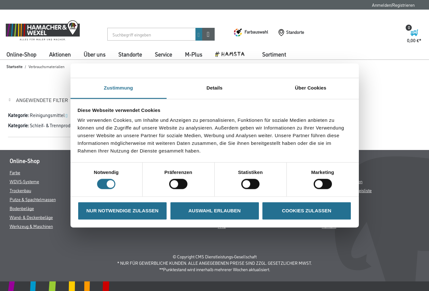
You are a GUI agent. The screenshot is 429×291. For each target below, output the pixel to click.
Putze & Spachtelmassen (33, 199)
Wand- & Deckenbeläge (31, 217)
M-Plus (193, 54)
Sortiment (274, 54)
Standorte (130, 54)
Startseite (14, 66)
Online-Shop (21, 54)
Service (163, 54)
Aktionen (60, 54)
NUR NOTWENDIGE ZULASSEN (123, 210)
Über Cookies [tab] (310, 87)
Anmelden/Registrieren (393, 5)
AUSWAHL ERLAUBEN (214, 210)
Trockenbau (20, 190)
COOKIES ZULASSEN (306, 210)
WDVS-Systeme (24, 181)
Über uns (94, 54)
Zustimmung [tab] (118, 87)
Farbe (15, 172)
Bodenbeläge (22, 208)
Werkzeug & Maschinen (31, 226)
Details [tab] (215, 87)
